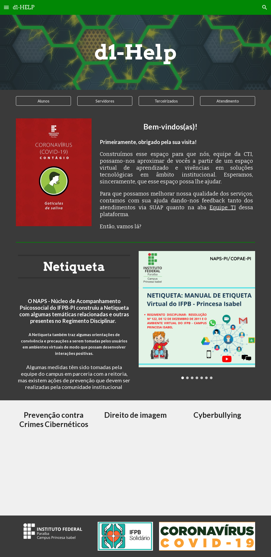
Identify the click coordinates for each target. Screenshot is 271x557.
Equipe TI (223, 207)
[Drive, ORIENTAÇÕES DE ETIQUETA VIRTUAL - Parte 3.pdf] (217, 471)
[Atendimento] (227, 101)
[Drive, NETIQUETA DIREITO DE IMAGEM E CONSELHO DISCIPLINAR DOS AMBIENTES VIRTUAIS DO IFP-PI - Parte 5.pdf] (135, 470)
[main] (135, 52)
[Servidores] (105, 101)
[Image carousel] (54, 172)
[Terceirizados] (166, 101)
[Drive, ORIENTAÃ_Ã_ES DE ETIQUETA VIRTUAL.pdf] (54, 470)
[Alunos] (43, 101)
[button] (6, 7)
